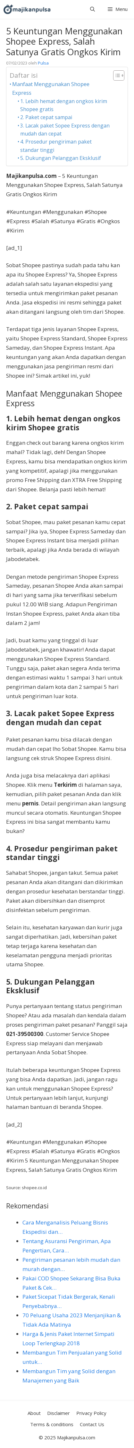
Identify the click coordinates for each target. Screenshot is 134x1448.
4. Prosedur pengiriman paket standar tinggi (56, 145)
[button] (92, 9)
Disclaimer (58, 1413)
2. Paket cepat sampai (46, 117)
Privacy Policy (91, 1413)
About (34, 1413)
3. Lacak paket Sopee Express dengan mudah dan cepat (65, 129)
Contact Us (92, 1424)
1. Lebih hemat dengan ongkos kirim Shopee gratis (63, 105)
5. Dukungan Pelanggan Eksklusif (60, 158)
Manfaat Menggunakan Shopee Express (50, 88)
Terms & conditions (51, 1424)
